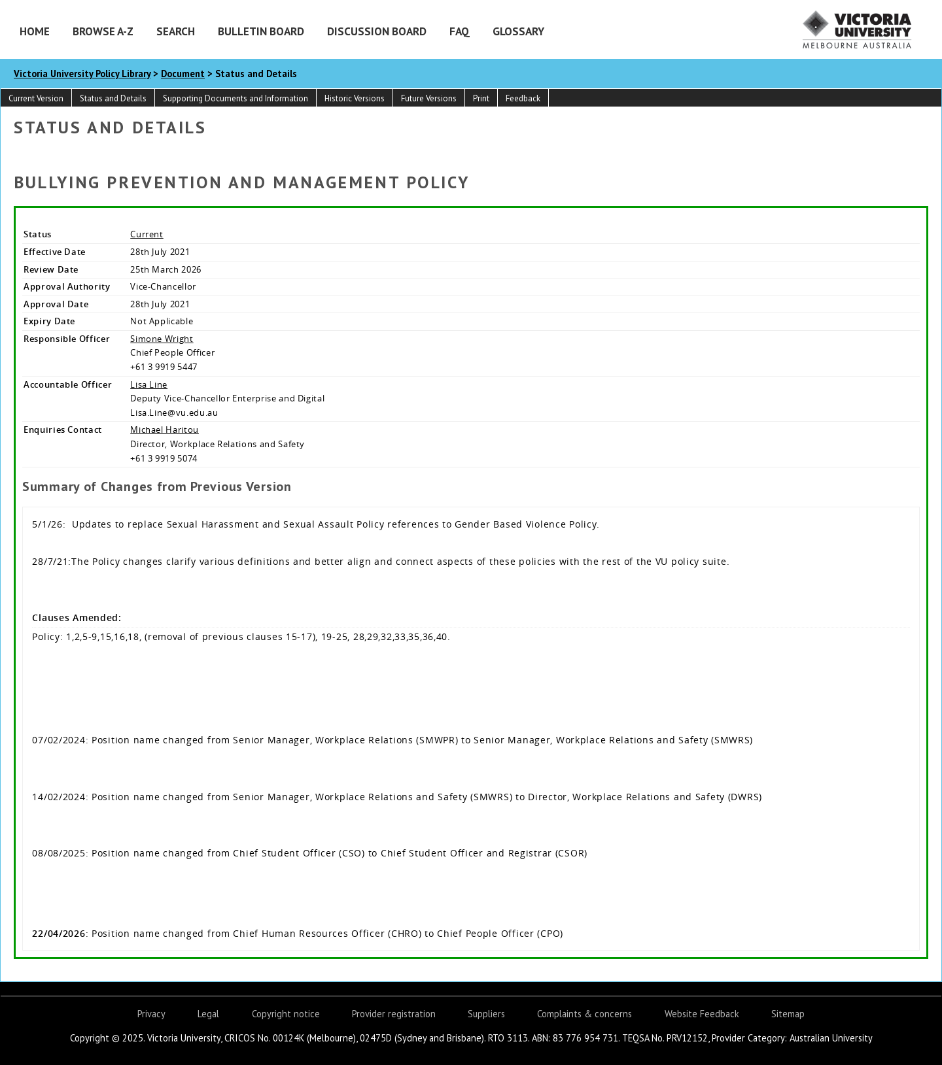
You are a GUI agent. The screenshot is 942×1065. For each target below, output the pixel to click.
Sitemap (788, 1013)
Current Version (36, 98)
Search (175, 31)
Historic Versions (354, 98)
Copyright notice (286, 1013)
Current (147, 234)
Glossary (518, 31)
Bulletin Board (261, 31)
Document (183, 73)
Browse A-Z (103, 31)
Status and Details (113, 98)
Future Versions (429, 98)
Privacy (151, 1013)
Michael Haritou (164, 429)
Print (481, 98)
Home (35, 31)
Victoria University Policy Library (82, 73)
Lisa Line (148, 384)
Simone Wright (161, 339)
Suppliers (486, 1013)
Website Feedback (702, 1013)
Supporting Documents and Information (235, 98)
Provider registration (394, 1013)
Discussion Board (377, 31)
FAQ (459, 31)
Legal (208, 1013)
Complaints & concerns (584, 1013)
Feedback (523, 98)
